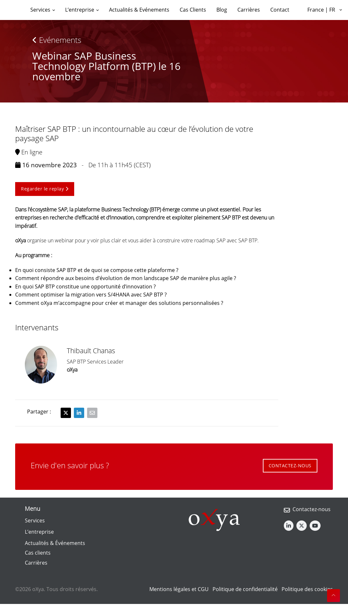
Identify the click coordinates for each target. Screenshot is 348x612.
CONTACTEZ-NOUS (290, 465)
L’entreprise (39, 531)
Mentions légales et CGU (179, 589)
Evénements (56, 39)
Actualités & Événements (55, 543)
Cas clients (38, 552)
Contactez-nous (312, 509)
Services (35, 520)
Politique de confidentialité (245, 589)
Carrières (36, 562)
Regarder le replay (44, 189)
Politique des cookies (307, 589)
